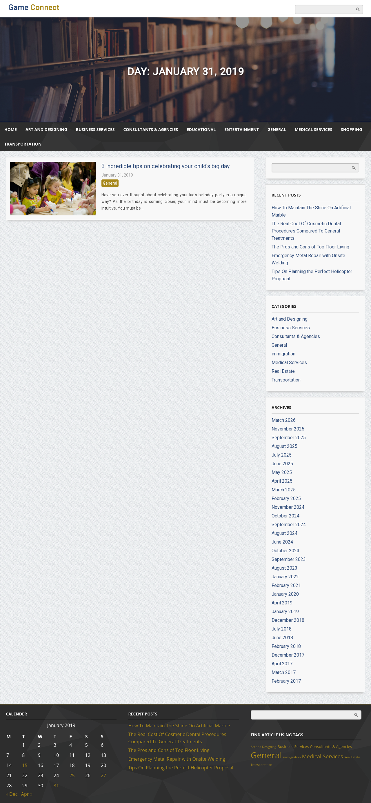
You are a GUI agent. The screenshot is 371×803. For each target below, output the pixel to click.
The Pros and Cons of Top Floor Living (310, 247)
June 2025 (282, 463)
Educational (201, 129)
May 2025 (282, 472)
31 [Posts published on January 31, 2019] (56, 785)
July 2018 (282, 629)
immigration (283, 354)
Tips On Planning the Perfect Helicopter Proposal (180, 767)
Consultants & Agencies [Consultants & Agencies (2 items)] (331, 746)
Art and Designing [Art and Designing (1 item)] (263, 747)
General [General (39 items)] (266, 755)
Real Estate (283, 371)
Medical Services (313, 129)
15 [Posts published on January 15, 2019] (24, 765)
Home (10, 129)
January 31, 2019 (117, 175)
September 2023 (289, 559)
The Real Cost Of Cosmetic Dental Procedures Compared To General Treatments (306, 231)
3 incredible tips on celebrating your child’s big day (165, 166)
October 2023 (285, 550)
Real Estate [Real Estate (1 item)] (352, 757)
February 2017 (286, 681)
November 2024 (288, 507)
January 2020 (285, 594)
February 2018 (286, 646)
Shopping (351, 129)
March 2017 (284, 672)
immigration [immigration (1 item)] (292, 757)
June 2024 (282, 542)
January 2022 (285, 576)
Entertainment (241, 129)
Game (33, 7)
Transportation (22, 144)
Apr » (26, 794)
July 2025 (282, 455)
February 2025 (286, 498)
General (277, 129)
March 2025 (284, 490)
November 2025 (288, 429)
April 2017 (282, 663)
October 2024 (285, 516)
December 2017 (288, 655)
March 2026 (284, 420)
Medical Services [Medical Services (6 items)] (322, 756)
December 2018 (288, 620)
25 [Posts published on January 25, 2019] (71, 775)
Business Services (95, 129)
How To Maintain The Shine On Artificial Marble (179, 725)
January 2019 (285, 611)
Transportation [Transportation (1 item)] (261, 765)
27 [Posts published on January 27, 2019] (103, 775)
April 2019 (282, 603)
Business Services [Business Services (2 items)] (293, 746)
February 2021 (286, 585)
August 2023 (284, 568)
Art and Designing (46, 129)
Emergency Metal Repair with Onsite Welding (176, 759)
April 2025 (282, 481)
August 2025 (284, 446)
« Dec (11, 794)
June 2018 (282, 637)
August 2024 (284, 533)
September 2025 (289, 437)
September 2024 (289, 524)
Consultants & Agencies (150, 129)
